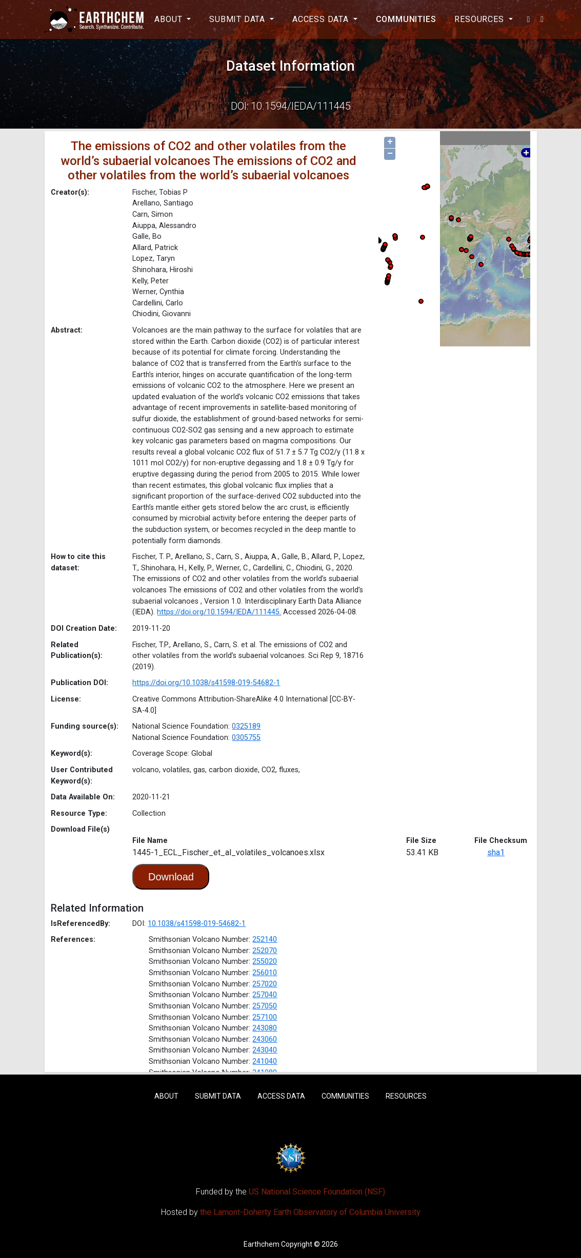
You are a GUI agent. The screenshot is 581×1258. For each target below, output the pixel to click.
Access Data (281, 1096)
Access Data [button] (321, 19)
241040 (264, 1061)
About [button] (169, 19)
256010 (264, 972)
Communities (406, 19)
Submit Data (218, 1096)
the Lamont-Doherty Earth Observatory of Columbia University (310, 1212)
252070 (264, 950)
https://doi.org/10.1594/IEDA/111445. (219, 612)
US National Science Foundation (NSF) (317, 1192)
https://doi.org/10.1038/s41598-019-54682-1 (206, 682)
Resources (406, 1096)
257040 (264, 995)
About (166, 1096)
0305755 (246, 737)
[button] (529, 19)
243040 (264, 1050)
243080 (264, 1028)
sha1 (496, 852)
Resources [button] (480, 19)
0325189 (246, 726)
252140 (264, 939)
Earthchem (261, 1244)
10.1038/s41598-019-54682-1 (197, 923)
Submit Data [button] (238, 19)
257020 (264, 984)
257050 (264, 1006)
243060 (264, 1039)
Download (171, 876)
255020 (264, 961)
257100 (264, 1017)
